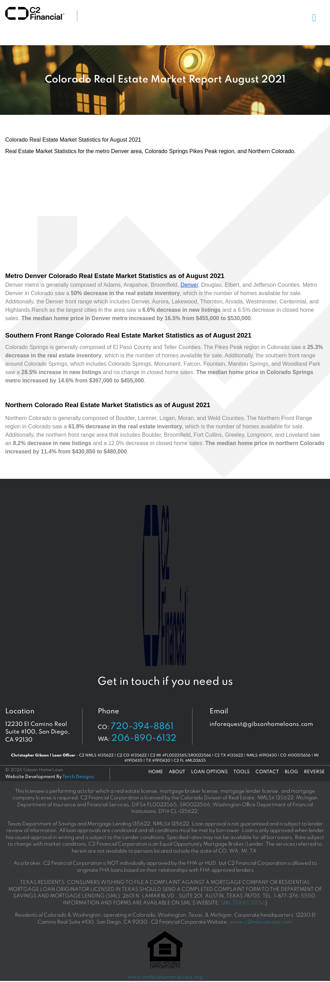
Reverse (314, 772)
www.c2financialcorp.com (260, 922)
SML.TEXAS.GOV (242, 903)
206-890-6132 (143, 738)
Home (155, 772)
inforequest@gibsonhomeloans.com (261, 724)
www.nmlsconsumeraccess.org (165, 977)
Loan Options (209, 772)
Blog (291, 772)
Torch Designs (78, 777)
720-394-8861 (142, 726)
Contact (267, 772)
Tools (241, 772)
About (177, 772)
